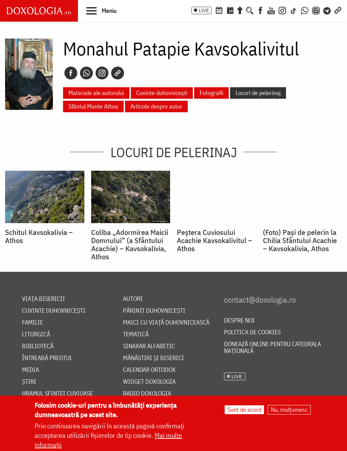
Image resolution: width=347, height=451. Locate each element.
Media (30, 370)
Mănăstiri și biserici (153, 358)
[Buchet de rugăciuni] (240, 10)
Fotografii (211, 93)
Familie (32, 322)
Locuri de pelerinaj (258, 93)
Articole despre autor (156, 106)
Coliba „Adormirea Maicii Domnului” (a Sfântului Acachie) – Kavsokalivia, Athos (129, 244)
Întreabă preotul (47, 358)
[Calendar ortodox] (219, 10)
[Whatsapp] (86, 73)
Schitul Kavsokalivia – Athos (39, 236)
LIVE (204, 10)
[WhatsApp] (304, 10)
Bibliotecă (38, 346)
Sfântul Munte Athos (93, 106)
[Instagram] (282, 10)
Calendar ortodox (149, 370)
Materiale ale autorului (96, 93)
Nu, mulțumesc (289, 409)
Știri (29, 381)
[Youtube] (271, 10)
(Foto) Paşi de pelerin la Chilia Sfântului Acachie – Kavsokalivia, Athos (300, 240)
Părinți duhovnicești (154, 310)
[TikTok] (293, 10)
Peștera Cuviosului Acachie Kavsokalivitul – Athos (214, 240)
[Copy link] (117, 73)
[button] (101, 10)
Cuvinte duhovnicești (161, 93)
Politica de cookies (252, 332)
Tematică (136, 334)
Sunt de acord (244, 409)
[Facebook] (260, 10)
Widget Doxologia (149, 381)
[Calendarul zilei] (230, 10)
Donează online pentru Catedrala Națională (272, 348)
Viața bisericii (43, 299)
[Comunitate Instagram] (316, 10)
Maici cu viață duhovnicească (166, 322)
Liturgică (36, 334)
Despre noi (239, 320)
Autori (133, 299)
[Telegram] (327, 10)
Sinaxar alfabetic (149, 346)
